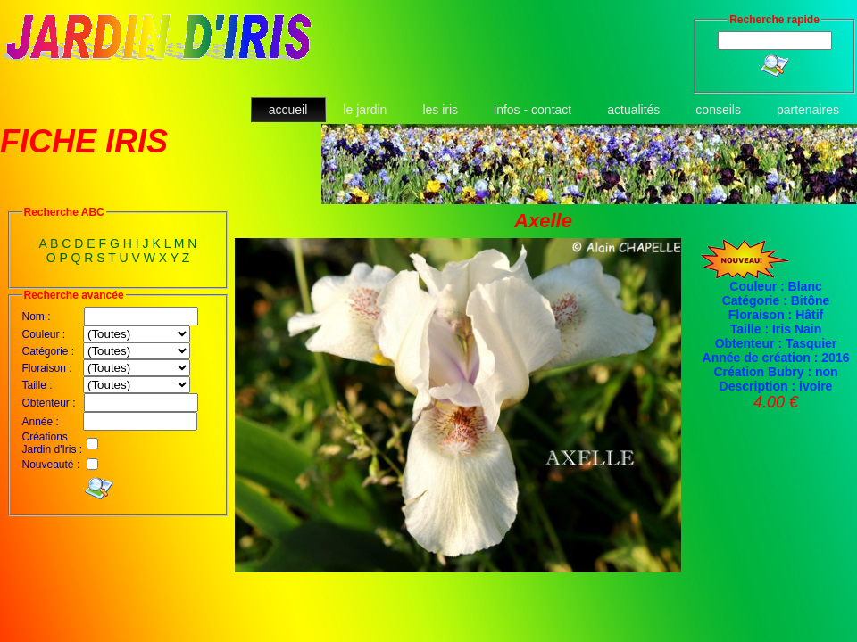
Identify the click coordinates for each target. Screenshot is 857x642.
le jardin (365, 110)
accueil (288, 110)
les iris (440, 110)
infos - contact (532, 110)
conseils (718, 110)
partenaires (808, 110)
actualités (633, 110)
